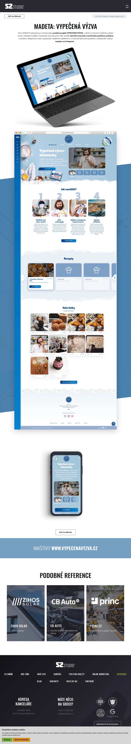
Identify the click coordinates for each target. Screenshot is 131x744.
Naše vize (41, 674)
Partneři (89, 681)
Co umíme (8, 674)
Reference (106, 16)
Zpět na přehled (14, 16)
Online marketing (100, 674)
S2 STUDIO (98, 16)
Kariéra (57, 674)
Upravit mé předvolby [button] (21, 740)
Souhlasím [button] (7, 740)
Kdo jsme (25, 674)
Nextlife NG (72, 681)
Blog (39, 681)
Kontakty (54, 681)
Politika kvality (76, 674)
